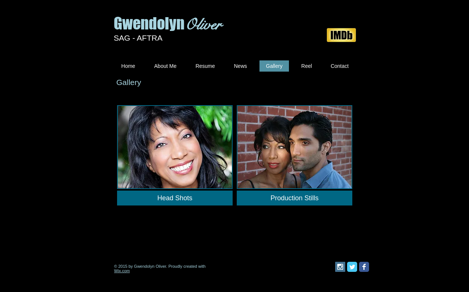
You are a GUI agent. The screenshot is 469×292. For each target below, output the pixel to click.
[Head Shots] (175, 198)
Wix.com (122, 271)
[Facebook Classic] (364, 267)
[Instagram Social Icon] (340, 267)
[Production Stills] (294, 198)
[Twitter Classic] (352, 267)
